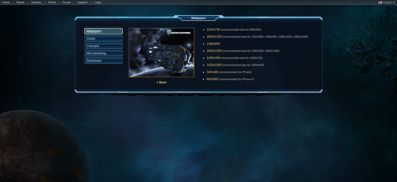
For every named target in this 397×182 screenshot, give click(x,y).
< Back (161, 82)
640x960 (212, 79)
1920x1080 (214, 65)
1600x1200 (214, 36)
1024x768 (213, 29)
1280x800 (213, 44)
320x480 (212, 72)
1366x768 (213, 58)
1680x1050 (214, 51)
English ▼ (386, 2)
